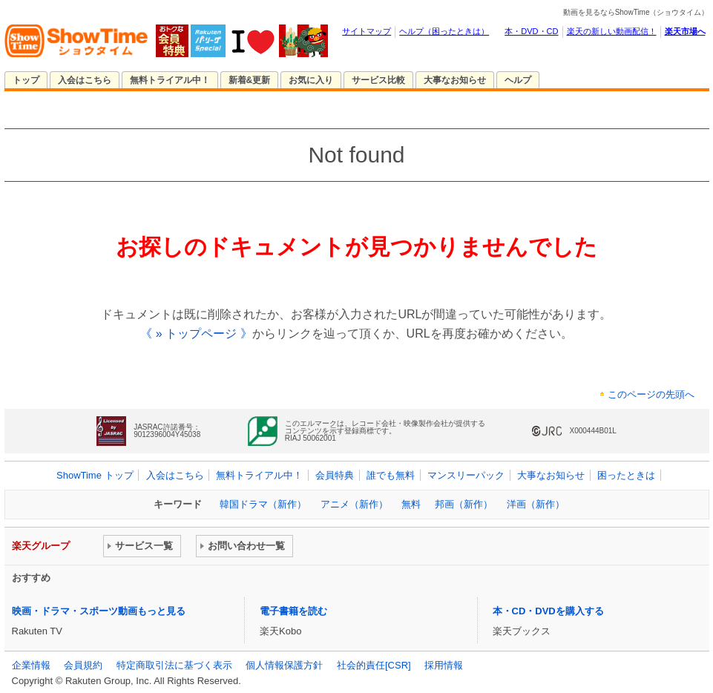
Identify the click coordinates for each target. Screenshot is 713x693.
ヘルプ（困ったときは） (444, 31)
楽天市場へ (685, 31)
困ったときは (626, 475)
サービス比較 (378, 80)
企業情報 (31, 665)
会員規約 (83, 665)
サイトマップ (366, 31)
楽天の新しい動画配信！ (612, 31)
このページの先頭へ (651, 394)
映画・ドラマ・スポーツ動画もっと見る (98, 611)
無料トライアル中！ (170, 80)
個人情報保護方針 (284, 665)
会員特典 (334, 475)
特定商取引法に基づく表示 (174, 665)
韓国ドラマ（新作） (263, 504)
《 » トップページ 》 (196, 333)
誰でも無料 (391, 475)
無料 (411, 504)
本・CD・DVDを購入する (548, 611)
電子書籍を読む (293, 611)
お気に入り (311, 80)
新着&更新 (250, 80)
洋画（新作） (536, 504)
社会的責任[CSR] (374, 665)
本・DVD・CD (531, 31)
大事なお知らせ (455, 80)
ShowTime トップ (95, 475)
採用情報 (443, 665)
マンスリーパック (466, 475)
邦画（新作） (464, 504)
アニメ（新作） (354, 504)
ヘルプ (518, 80)
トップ (26, 80)
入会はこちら (84, 80)
